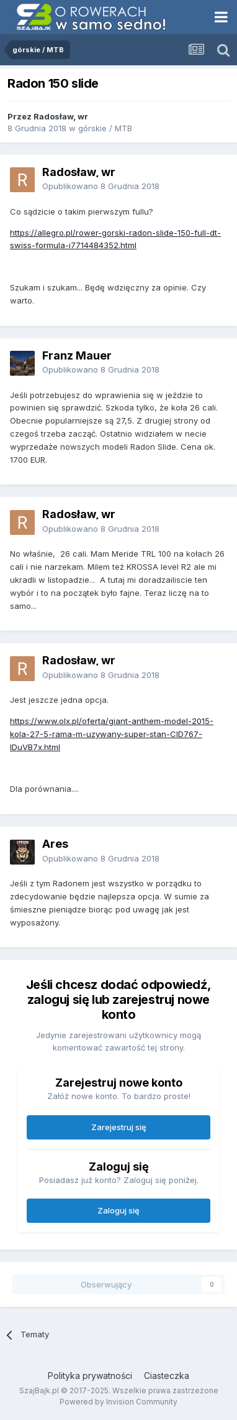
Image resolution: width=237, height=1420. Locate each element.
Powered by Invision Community (118, 1401)
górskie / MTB (105, 128)
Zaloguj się (118, 1210)
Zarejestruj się (118, 1127)
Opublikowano (100, 186)
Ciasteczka (166, 1375)
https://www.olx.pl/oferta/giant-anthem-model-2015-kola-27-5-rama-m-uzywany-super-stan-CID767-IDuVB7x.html (111, 734)
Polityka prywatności (90, 1375)
